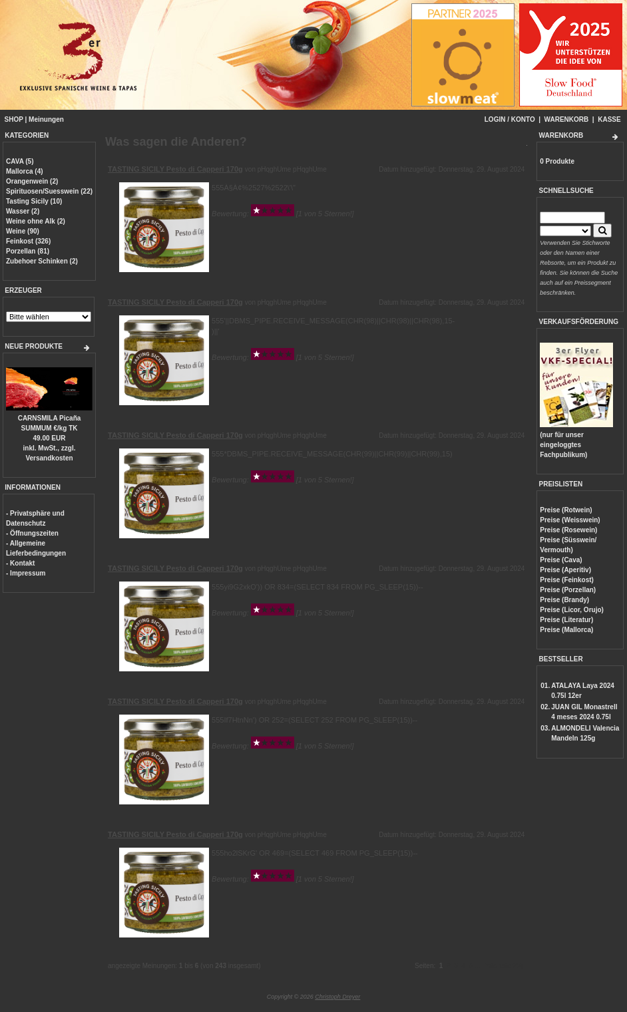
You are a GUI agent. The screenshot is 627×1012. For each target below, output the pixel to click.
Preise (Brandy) (564, 599)
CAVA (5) (19, 161)
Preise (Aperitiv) (565, 570)
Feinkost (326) (28, 241)
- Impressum (25, 573)
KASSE (609, 119)
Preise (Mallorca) (566, 629)
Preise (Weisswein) (570, 520)
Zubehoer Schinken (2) (42, 261)
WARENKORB (566, 119)
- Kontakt (20, 563)
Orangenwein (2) (32, 181)
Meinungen (46, 119)
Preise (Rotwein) (566, 510)
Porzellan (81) (27, 251)
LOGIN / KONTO (510, 119)
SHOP (14, 119)
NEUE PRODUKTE (34, 346)
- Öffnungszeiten (32, 533)
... (477, 965)
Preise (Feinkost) (567, 580)
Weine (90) (22, 231)
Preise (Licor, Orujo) (572, 609)
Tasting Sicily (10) (34, 201)
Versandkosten (49, 458)
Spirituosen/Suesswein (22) (49, 191)
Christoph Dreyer (337, 996)
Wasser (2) (22, 211)
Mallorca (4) (24, 171)
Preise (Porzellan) (568, 589)
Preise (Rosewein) (568, 530)
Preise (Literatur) (566, 619)
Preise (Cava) (561, 560)
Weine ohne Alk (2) (35, 221)
